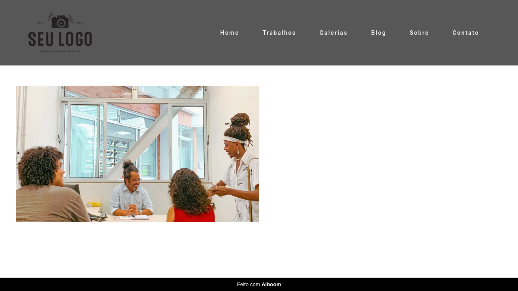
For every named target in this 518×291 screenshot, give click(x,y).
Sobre (419, 33)
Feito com (259, 284)
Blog (378, 33)
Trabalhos (279, 33)
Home (229, 33)
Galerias (334, 33)
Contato (465, 33)
